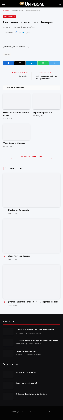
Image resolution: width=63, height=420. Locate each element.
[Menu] (3, 3)
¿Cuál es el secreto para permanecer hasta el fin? (37, 340)
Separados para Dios (42, 112)
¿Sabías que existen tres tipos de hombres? (35, 329)
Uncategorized (9, 16)
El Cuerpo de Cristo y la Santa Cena (31, 394)
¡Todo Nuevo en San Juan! (14, 143)
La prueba (23, 76)
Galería (7, 54)
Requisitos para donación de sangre (15, 113)
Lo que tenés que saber (26, 351)
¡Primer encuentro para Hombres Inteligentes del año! (32, 301)
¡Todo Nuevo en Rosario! (19, 256)
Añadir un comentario (31, 156)
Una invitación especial (18, 210)
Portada (14, 10)
